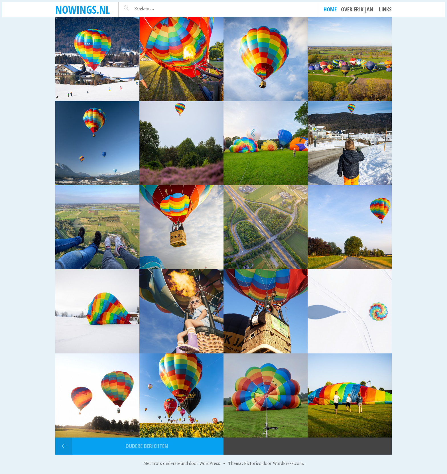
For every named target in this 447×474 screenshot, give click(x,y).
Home (330, 9)
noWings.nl (82, 9)
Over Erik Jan (357, 9)
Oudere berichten (146, 446)
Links (385, 9)
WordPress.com (288, 463)
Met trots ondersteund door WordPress (181, 463)
